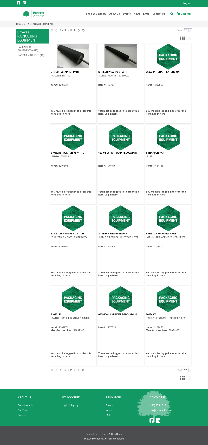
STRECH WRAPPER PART (65, 71)
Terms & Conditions (112, 434)
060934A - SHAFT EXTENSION (163, 71)
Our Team (23, 410)
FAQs (108, 415)
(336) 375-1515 (158, 405)
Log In (186, 3)
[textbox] (186, 30)
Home (19, 24)
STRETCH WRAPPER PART (113, 233)
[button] (32, 36)
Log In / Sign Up (70, 405)
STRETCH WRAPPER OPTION (67, 233)
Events (109, 405)
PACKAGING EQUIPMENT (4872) (28, 49)
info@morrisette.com (161, 410)
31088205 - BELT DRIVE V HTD (67, 152)
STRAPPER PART (156, 152)
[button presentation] (190, 30)
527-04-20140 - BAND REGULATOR (117, 152)
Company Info (25, 405)
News (109, 410)
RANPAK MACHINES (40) (31, 55)
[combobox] (188, 30)
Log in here (63, 113)
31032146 (56, 314)
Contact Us (92, 434)
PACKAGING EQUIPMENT (39, 24)
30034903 (151, 314)
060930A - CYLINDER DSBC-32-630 (117, 314)
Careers (22, 415)
